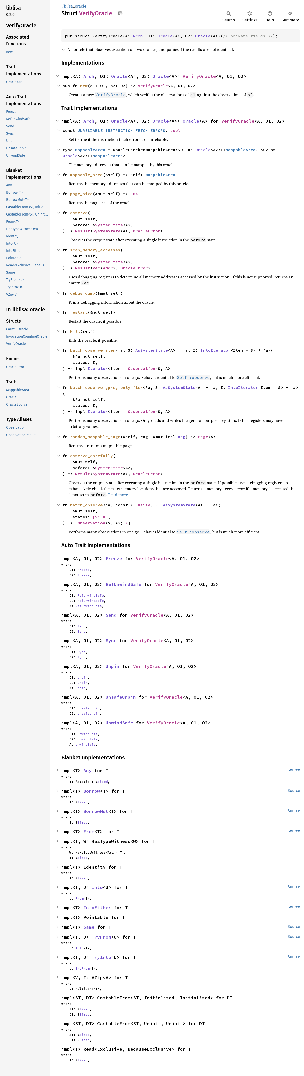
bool (175, 130)
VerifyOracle (199, 76)
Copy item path (120, 13)
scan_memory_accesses (95, 249)
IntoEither (97, 907)
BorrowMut (95, 811)
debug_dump (82, 293)
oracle (80, 6)
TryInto (101, 957)
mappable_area (86, 174)
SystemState (109, 224)
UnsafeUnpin (121, 697)
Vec (96, 267)
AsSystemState (151, 350)
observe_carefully (91, 455)
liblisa (67, 6)
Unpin (112, 666)
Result (82, 230)
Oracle (165, 35)
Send (111, 615)
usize (144, 504)
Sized (102, 781)
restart (79, 312)
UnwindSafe (119, 723)
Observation (141, 368)
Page (203, 436)
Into (97, 887)
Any (87, 770)
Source (294, 770)
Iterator (98, 368)
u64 (134, 193)
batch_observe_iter (92, 350)
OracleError (146, 230)
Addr (108, 267)
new (84, 85)
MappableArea (90, 149)
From (88, 831)
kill (75, 331)
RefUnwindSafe (123, 584)
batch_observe (86, 504)
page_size (81, 193)
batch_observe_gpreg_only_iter (106, 387)
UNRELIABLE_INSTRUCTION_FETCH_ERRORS (121, 130)
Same (88, 927)
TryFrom (101, 937)
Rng (181, 436)
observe (79, 212)
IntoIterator (215, 350)
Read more (118, 494)
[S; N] (100, 516)
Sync (111, 640)
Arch (138, 35)
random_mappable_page (95, 436)
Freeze (114, 558)
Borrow (91, 791)
